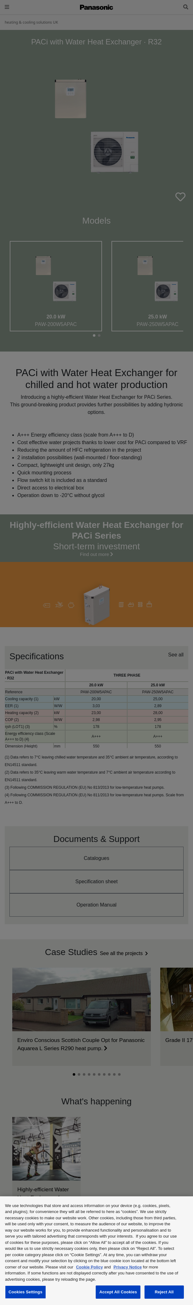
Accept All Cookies (118, 1292)
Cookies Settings (26, 1292)
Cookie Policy (89, 1267)
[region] (96, 1250)
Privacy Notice (128, 1267)
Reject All (164, 1292)
